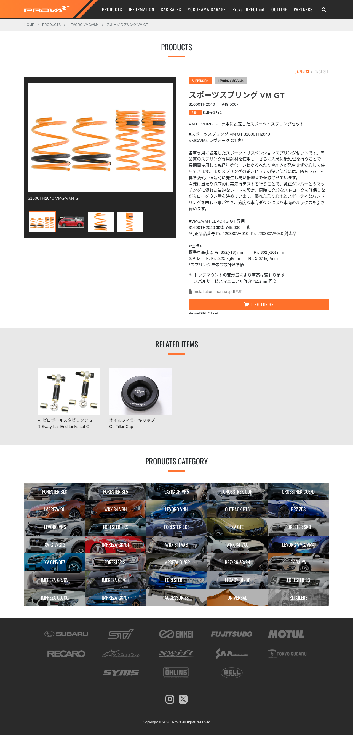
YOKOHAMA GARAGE (207, 9)
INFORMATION (141, 9)
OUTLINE (279, 9)
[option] (100, 141)
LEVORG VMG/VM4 (84, 24)
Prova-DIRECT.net (248, 9)
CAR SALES (171, 9)
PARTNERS (303, 9)
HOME (29, 24)
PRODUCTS (112, 9)
